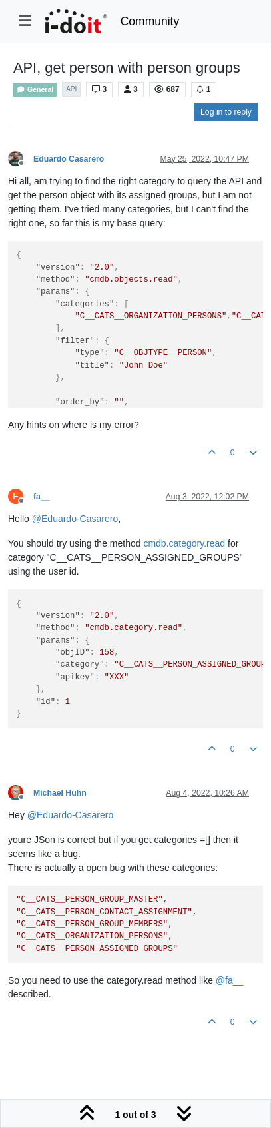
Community (150, 21)
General (35, 89)
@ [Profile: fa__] (229, 980)
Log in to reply (226, 112)
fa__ (41, 496)
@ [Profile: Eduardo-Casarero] (75, 518)
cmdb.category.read (184, 543)
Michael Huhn (60, 793)
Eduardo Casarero (68, 159)
